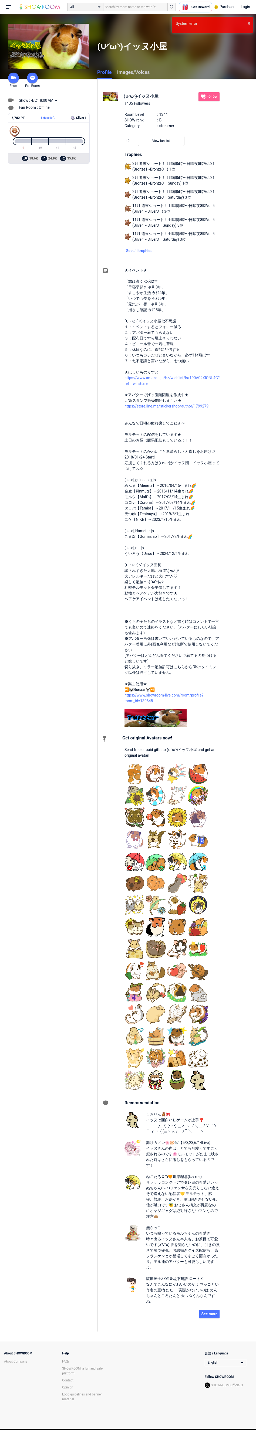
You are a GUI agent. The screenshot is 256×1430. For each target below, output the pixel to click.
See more (209, 1314)
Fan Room (32, 80)
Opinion (67, 1387)
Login (245, 7)
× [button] (248, 23)
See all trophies (139, 251)
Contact (67, 1380)
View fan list (161, 141)
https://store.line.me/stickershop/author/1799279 (166, 406)
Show (13, 80)
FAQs (66, 1361)
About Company (15, 1361)
